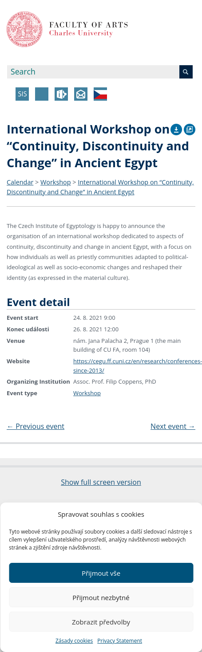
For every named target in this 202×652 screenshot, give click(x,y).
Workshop (55, 182)
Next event (173, 426)
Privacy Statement (119, 640)
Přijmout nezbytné (100, 597)
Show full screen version (101, 482)
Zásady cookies (74, 640)
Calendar (20, 182)
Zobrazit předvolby (101, 621)
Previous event (35, 426)
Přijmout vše (101, 573)
